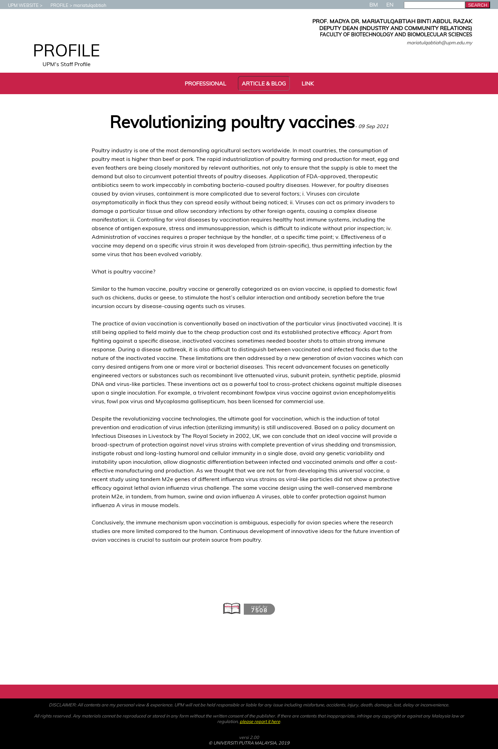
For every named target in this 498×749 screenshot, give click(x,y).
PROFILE (56, 5)
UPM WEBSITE (20, 5)
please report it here (260, 721)
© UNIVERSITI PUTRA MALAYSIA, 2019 (249, 743)
